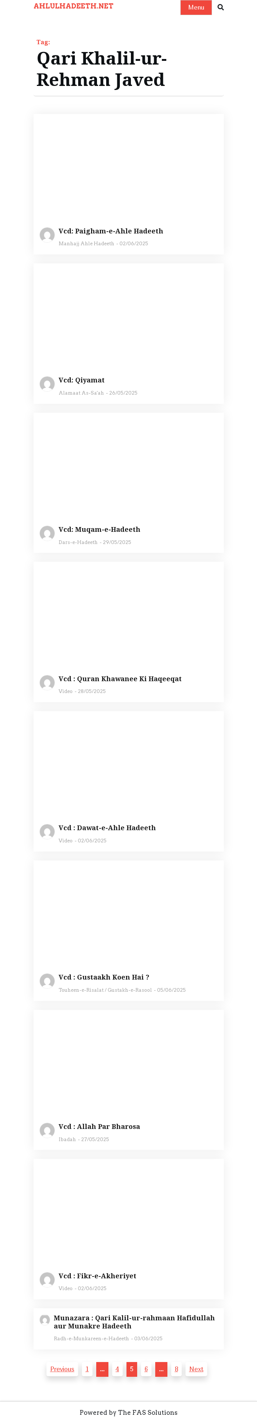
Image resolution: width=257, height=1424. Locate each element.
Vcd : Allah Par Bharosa (99, 1127)
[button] (221, 7)
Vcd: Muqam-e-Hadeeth (99, 530)
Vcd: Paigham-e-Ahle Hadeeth (111, 231)
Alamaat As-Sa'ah (81, 393)
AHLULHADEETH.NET (74, 6)
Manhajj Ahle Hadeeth (86, 243)
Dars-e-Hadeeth (78, 542)
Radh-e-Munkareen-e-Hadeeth (91, 1338)
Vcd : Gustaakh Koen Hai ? (104, 977)
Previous (62, 1369)
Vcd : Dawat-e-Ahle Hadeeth (107, 828)
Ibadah (67, 1139)
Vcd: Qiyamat (82, 380)
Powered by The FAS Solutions (129, 1412)
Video (66, 691)
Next (196, 1369)
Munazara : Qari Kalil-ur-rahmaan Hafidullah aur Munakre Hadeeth (134, 1322)
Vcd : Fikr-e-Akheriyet (97, 1276)
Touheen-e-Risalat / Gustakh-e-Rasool (105, 990)
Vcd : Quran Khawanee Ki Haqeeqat (120, 679)
